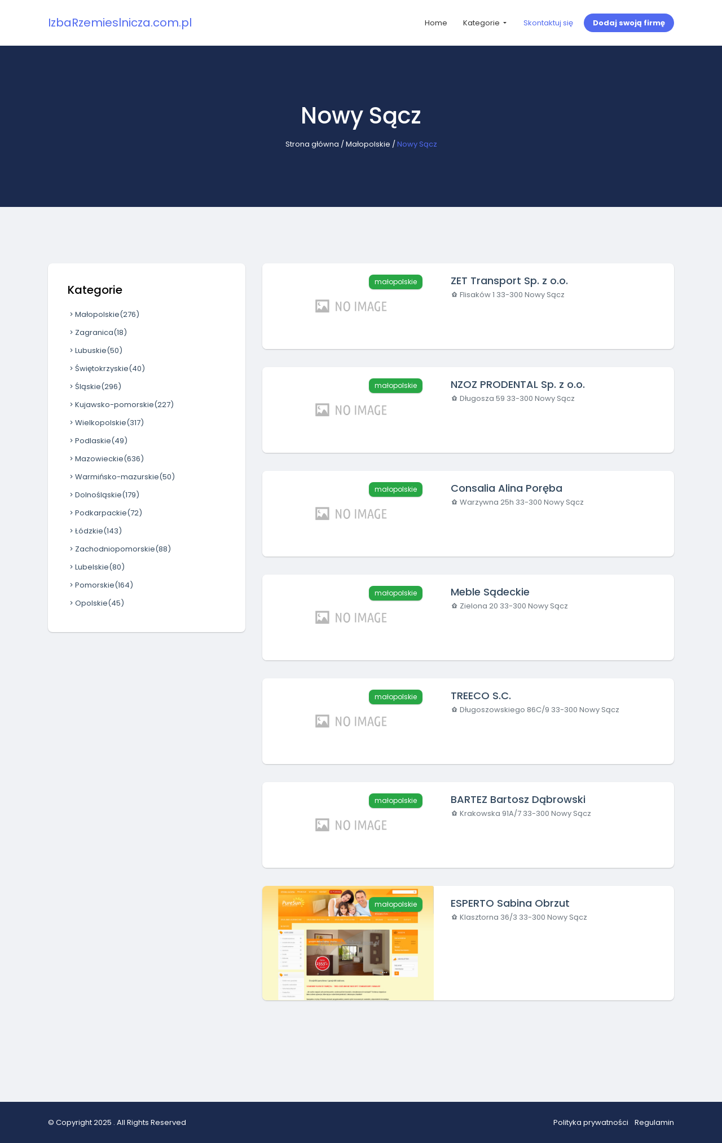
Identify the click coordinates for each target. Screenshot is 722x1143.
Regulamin (654, 1122)
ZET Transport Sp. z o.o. (509, 280)
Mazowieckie (106, 458)
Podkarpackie (105, 512)
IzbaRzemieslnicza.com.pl (120, 22)
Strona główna (312, 144)
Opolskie (96, 603)
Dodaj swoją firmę (629, 22)
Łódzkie (95, 531)
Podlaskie (97, 440)
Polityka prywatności (590, 1122)
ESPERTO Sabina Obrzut (510, 903)
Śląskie (94, 386)
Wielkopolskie (106, 422)
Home (436, 22)
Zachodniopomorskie (119, 549)
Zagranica (97, 332)
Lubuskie (95, 350)
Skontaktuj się (548, 22)
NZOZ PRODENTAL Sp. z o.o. (518, 384)
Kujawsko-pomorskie (121, 404)
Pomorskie (100, 585)
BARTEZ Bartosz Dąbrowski (518, 799)
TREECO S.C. (481, 696)
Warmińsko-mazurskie (121, 476)
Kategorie (482, 22)
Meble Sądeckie (490, 592)
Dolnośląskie (103, 494)
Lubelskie (96, 567)
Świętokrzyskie (106, 368)
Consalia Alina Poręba (506, 488)
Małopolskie (368, 144)
